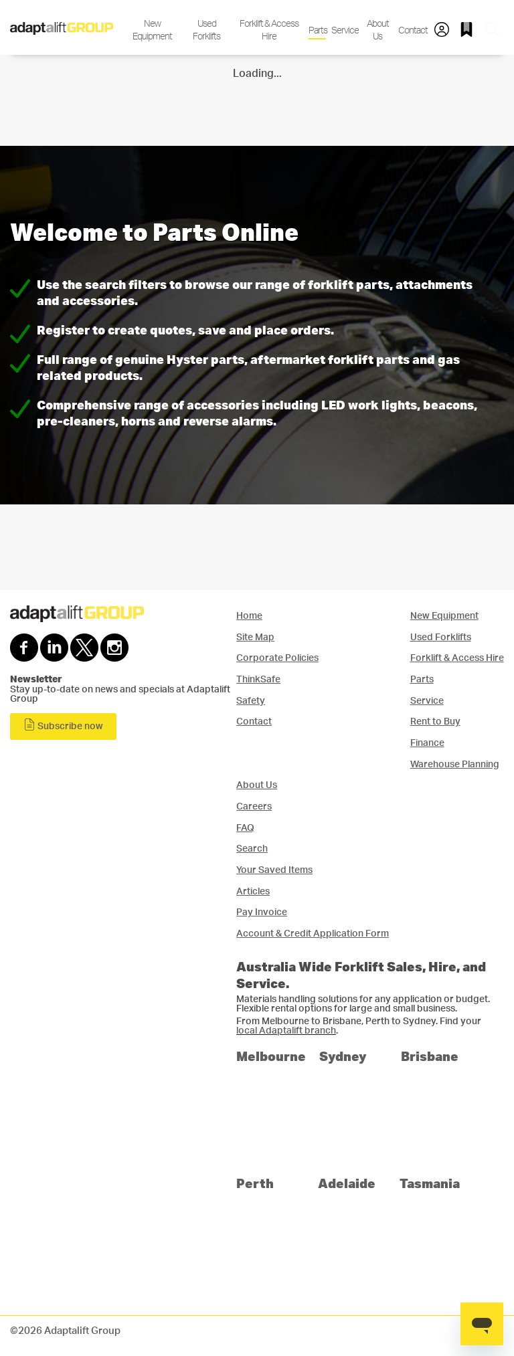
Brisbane (429, 1056)
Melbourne (271, 1056)
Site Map (255, 637)
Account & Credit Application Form (312, 934)
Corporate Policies (277, 658)
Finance (427, 743)
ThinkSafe (258, 679)
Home (249, 616)
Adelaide (346, 1183)
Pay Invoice (261, 912)
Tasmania (430, 1183)
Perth (255, 1183)
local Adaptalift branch (286, 1031)
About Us (378, 30)
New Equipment (152, 30)
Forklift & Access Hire (269, 30)
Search (252, 849)
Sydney (343, 1056)
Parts (317, 30)
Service (344, 30)
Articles (253, 891)
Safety (250, 701)
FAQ (245, 828)
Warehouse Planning (454, 764)
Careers (254, 806)
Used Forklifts (206, 30)
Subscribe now (63, 724)
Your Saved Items (274, 870)
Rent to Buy (435, 721)
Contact (412, 30)
